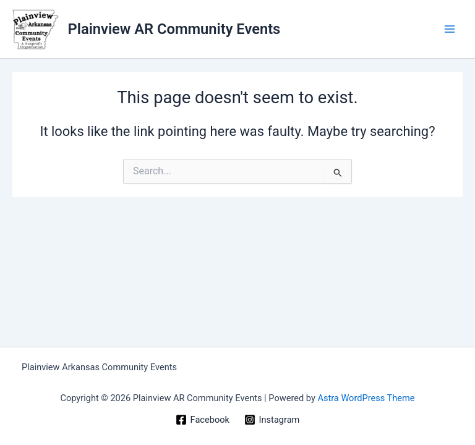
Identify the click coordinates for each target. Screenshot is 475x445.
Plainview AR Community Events (174, 29)
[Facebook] (202, 419)
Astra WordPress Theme (365, 398)
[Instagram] (272, 419)
